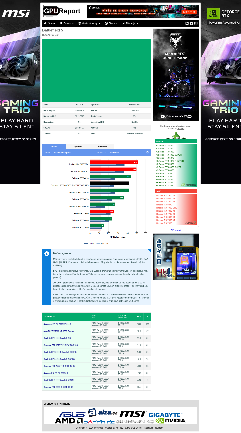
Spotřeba (78, 147)
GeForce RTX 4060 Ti (166, 179)
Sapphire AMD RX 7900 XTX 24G (57, 324)
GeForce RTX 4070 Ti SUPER (170, 161)
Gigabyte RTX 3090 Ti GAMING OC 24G (60, 352)
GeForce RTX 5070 (165, 164)
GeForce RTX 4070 (165, 170)
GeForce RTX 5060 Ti (166, 173)
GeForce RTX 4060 (165, 182)
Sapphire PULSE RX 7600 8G (55, 373)
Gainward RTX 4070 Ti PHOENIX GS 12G (60, 345)
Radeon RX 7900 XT (165, 202)
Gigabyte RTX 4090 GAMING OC (57, 338)
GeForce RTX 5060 (165, 176)
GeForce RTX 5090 (165, 145)
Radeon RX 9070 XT (165, 198)
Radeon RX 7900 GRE (166, 208)
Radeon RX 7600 (164, 223)
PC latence (102, 147)
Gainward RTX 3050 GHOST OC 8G (58, 387)
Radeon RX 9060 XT (165, 217)
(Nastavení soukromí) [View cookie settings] (154, 428)
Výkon (54, 147)
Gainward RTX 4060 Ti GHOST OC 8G (59, 366)
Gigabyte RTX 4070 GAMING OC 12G (59, 359)
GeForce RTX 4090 (165, 149)
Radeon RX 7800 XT (165, 211)
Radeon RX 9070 (164, 205)
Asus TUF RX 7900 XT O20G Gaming (58, 331)
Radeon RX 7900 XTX (166, 195)
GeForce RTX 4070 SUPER (169, 167)
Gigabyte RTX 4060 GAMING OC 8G (58, 380)
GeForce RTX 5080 (165, 152)
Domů (50, 23)
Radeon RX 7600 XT (165, 220)
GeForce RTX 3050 (165, 185)
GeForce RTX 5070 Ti (166, 158)
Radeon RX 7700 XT (165, 214)
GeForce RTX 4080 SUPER (169, 155)
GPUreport (176, 230)
